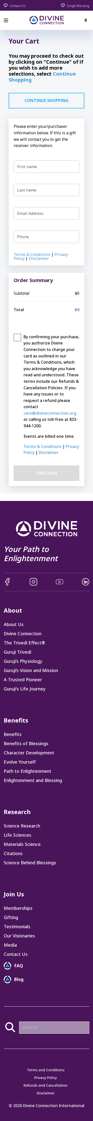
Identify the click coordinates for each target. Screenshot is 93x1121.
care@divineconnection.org (50, 413)
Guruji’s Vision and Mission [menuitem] (31, 670)
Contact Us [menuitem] (16, 954)
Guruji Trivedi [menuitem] (17, 652)
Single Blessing (75, 5)
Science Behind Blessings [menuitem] (30, 863)
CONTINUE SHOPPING (46, 100)
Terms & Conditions (32, 254)
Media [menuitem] (10, 945)
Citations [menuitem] (13, 853)
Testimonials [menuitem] (17, 926)
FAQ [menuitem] (18, 966)
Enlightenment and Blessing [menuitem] (33, 780)
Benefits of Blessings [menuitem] (26, 743)
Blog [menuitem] (19, 979)
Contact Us (14, 5)
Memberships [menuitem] (18, 908)
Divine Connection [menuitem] (22, 633)
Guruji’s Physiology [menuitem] (23, 661)
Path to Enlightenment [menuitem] (27, 771)
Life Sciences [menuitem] (17, 835)
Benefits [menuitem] (13, 734)
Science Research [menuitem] (22, 826)
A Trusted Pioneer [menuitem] (23, 679)
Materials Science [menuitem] (22, 844)
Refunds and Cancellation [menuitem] (45, 1085)
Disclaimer (39, 258)
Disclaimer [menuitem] (46, 1093)
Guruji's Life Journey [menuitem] (25, 689)
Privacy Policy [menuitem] (45, 1077)
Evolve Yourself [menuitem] (20, 762)
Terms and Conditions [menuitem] (45, 1070)
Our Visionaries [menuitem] (19, 936)
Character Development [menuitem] (29, 753)
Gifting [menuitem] (11, 917)
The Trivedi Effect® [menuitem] (24, 643)
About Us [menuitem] (14, 624)
